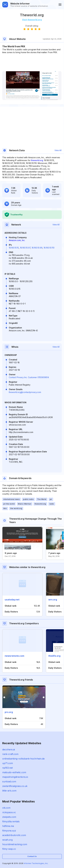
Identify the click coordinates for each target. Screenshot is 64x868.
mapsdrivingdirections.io (15, 776)
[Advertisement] (31, 62)
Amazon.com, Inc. (17, 240)
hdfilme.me (8, 826)
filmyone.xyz (9, 830)
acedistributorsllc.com (14, 835)
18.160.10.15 (14, 247)
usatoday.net (12, 599)
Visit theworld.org (32, 19)
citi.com (6, 807)
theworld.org (37, 160)
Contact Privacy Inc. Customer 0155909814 (29, 377)
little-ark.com (9, 790)
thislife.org (54, 655)
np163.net (7, 767)
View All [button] (57, 150)
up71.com (7, 763)
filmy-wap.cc (9, 848)
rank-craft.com (10, 754)
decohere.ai (8, 749)
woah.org (7, 839)
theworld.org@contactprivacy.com (25, 392)
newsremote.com (14, 655)
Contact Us (32, 856)
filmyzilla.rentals (11, 821)
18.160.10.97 (25, 247)
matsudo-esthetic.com (14, 772)
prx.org (9, 712)
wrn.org (52, 599)
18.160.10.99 (37, 247)
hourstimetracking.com (14, 844)
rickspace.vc (9, 812)
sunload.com (9, 781)
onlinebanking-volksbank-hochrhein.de (23, 758)
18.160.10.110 (49, 247)
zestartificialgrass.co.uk (14, 786)
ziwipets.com (9, 816)
